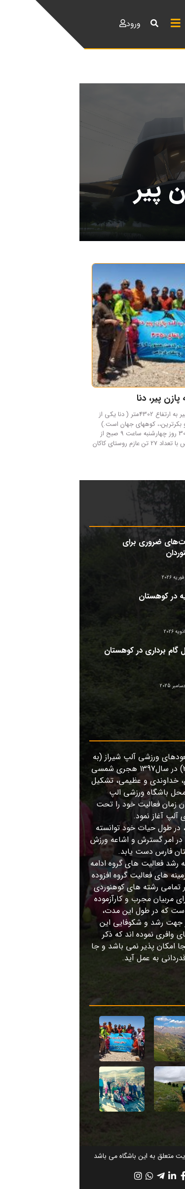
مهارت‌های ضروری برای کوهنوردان (80, 547)
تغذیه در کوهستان (88, 596)
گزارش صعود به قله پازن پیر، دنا (115, 398)
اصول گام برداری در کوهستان (71, 650)
